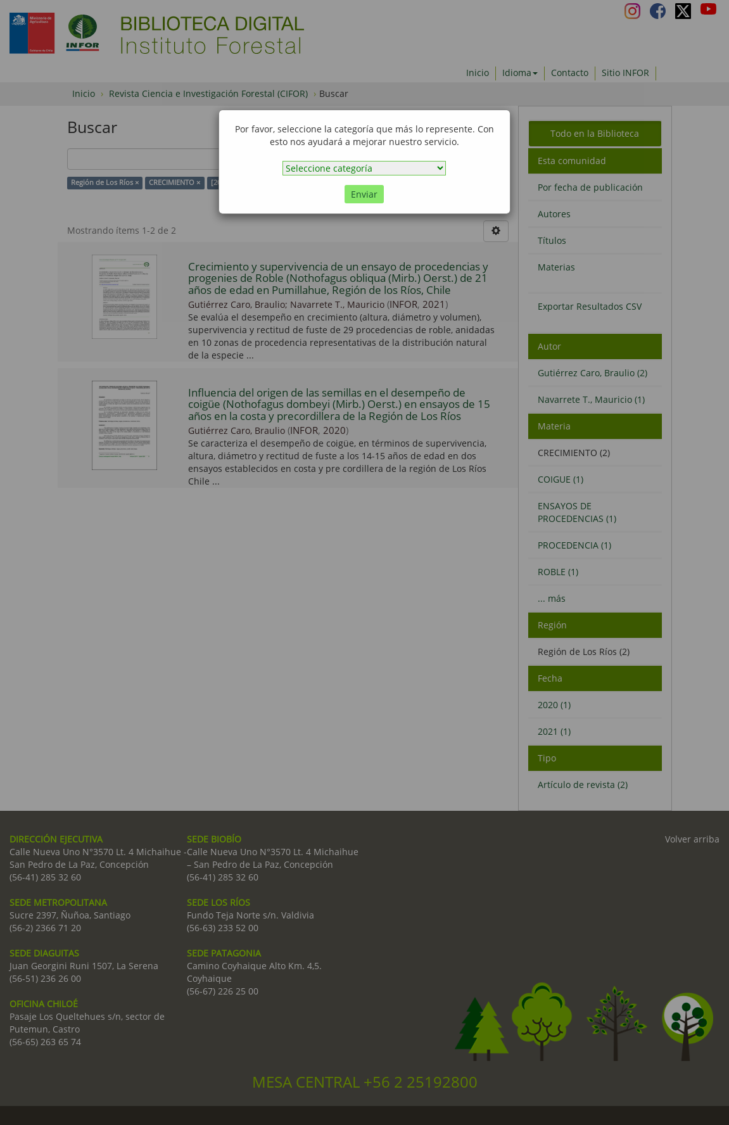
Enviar (364, 194)
